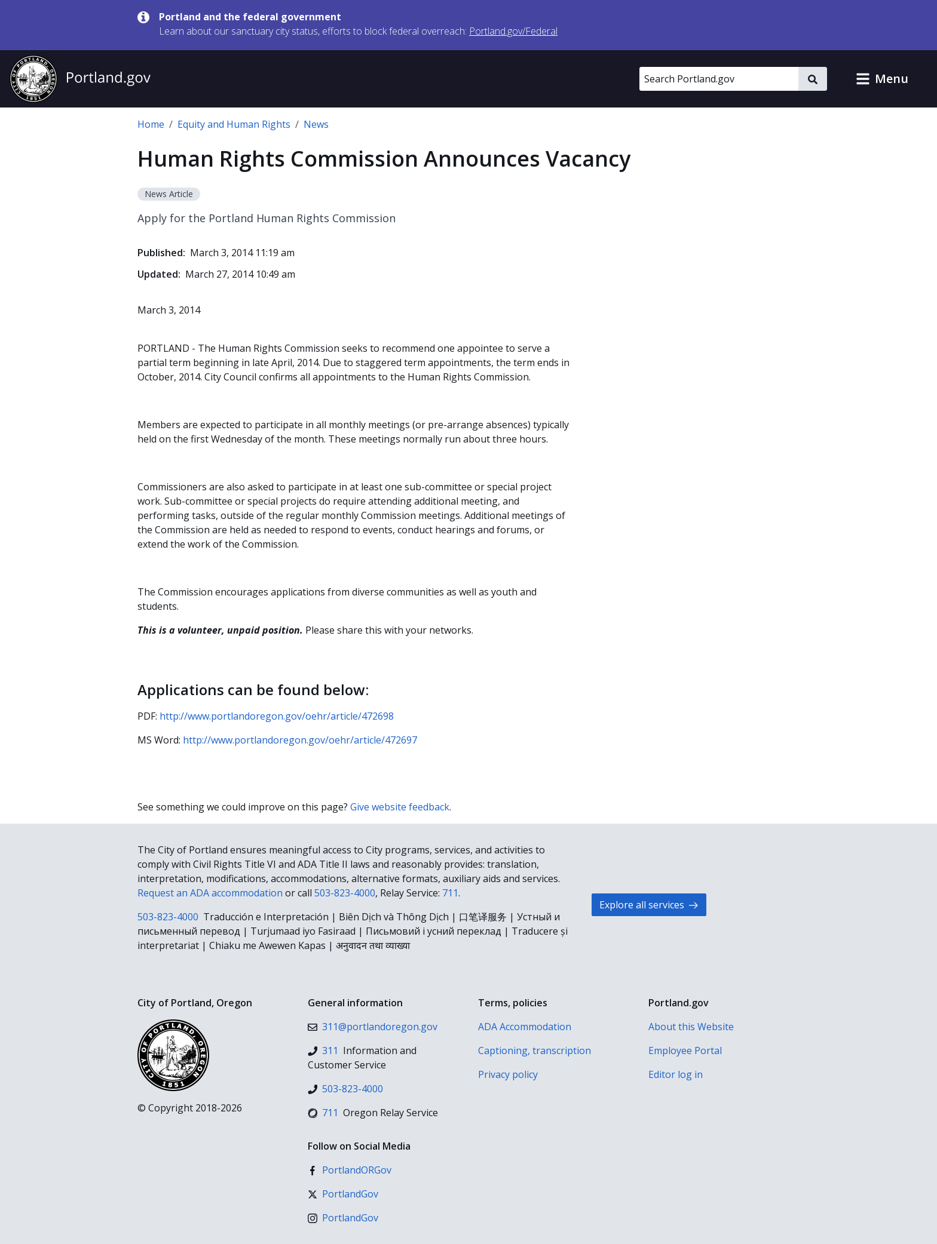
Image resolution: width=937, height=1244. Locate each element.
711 (450, 892)
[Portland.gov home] (80, 79)
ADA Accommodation (524, 1026)
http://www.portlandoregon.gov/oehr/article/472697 (300, 740)
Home (150, 124)
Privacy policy (508, 1074)
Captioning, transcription (534, 1050)
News (316, 124)
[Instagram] (343, 1218)
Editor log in (675, 1074)
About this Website (691, 1026)
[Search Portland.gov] (718, 79)
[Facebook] (349, 1170)
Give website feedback (399, 806)
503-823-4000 (344, 892)
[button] (882, 79)
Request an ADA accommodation (210, 892)
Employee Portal (685, 1050)
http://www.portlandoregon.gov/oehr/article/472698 (277, 716)
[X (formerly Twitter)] (343, 1194)
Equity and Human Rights (233, 124)
